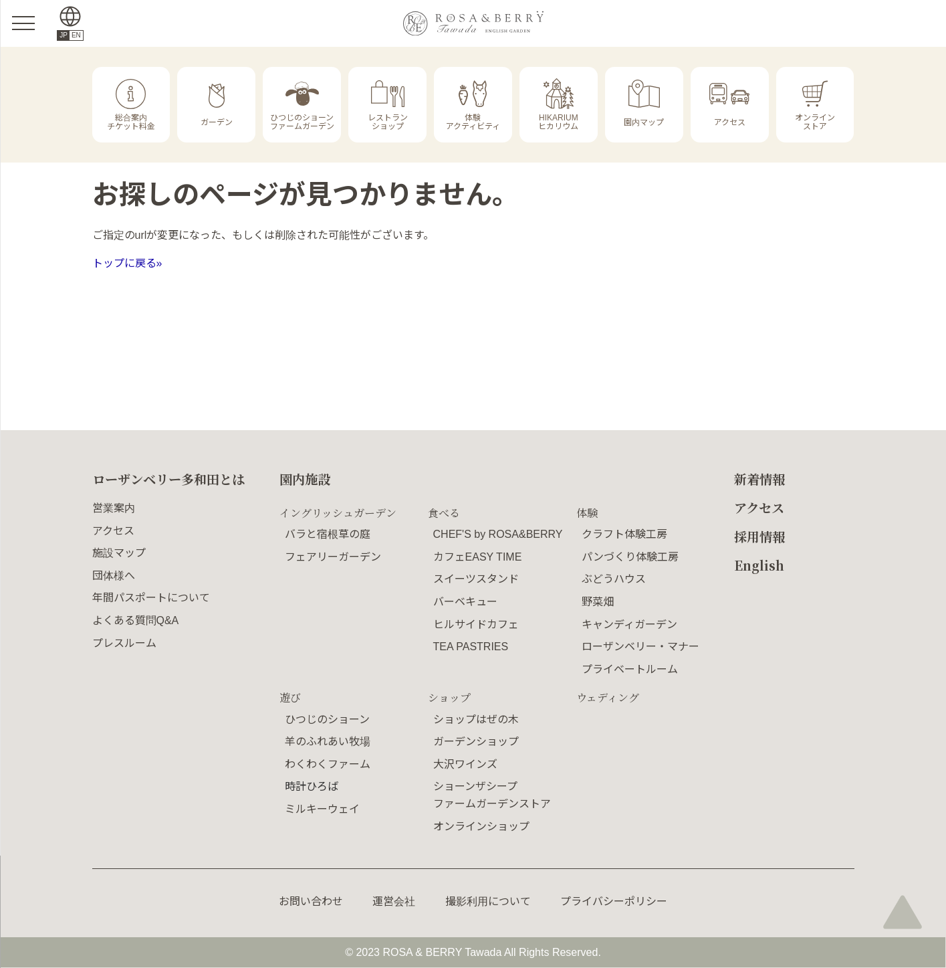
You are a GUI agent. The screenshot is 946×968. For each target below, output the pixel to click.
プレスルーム (124, 643)
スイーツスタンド (476, 579)
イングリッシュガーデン (337, 512)
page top (902, 911)
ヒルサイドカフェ (476, 624)
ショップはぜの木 (476, 719)
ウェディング (607, 697)
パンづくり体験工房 (630, 557)
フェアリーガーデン (333, 557)
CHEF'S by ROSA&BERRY (498, 534)
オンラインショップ (481, 826)
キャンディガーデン (629, 624)
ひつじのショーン (327, 719)
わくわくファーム (327, 764)
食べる (444, 512)
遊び (290, 697)
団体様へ (113, 575)
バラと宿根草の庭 (327, 534)
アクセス (113, 531)
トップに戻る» (127, 263)
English (759, 565)
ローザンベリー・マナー (640, 646)
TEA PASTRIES (471, 646)
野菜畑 (598, 601)
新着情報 (759, 479)
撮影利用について (488, 901)
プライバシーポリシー (613, 901)
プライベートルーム (630, 669)
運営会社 (393, 901)
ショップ (449, 697)
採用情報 (759, 536)
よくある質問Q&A (135, 620)
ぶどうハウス (614, 579)
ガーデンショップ (476, 741)
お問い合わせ (311, 901)
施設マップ (119, 553)
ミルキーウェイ (322, 809)
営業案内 (113, 508)
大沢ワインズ (465, 764)
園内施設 (304, 479)
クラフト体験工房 (624, 534)
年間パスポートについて (151, 597)
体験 (587, 512)
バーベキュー (465, 601)
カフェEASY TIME (477, 557)
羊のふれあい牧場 (327, 741)
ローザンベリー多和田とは (168, 479)
